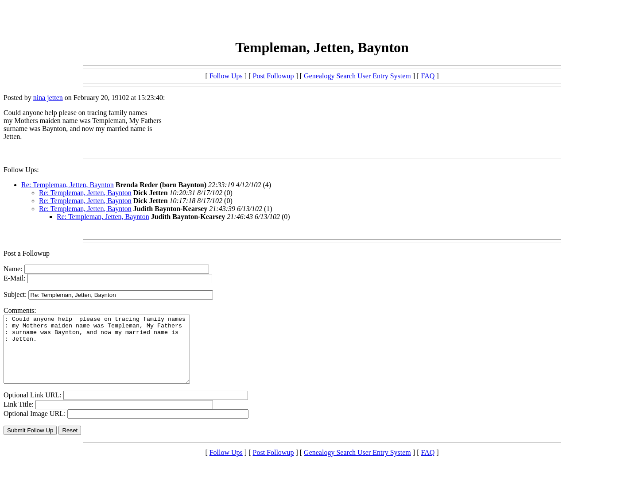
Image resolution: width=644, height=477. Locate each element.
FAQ (428, 76)
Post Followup (273, 76)
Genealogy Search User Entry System (357, 76)
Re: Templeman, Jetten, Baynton (67, 184)
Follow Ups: (21, 169)
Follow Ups (226, 76)
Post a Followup (27, 253)
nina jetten (48, 97)
